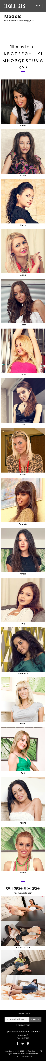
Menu (38, 6)
